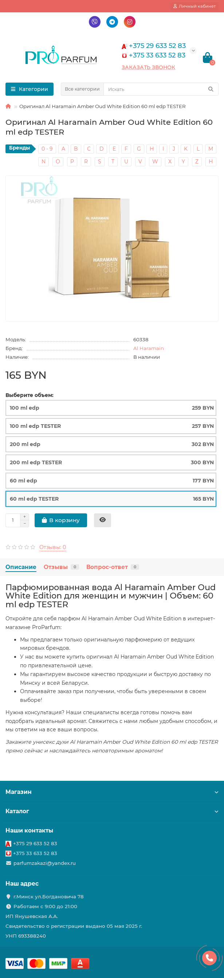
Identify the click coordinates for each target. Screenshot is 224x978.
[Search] (161, 89)
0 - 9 (47, 149)
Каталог (112, 811)
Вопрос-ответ (112, 567)
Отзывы (61, 567)
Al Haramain (148, 348)
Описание (20, 567)
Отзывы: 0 (52, 547)
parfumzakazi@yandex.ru (44, 863)
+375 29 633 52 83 (35, 843)
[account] (194, 6)
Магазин (112, 791)
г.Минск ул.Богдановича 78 (48, 896)
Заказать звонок (148, 67)
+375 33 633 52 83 (35, 853)
